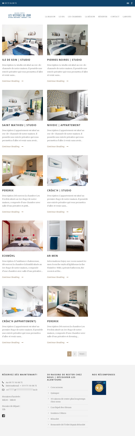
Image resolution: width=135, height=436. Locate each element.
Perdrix (8, 190)
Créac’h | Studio (59, 190)
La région (90, 17)
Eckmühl (8, 255)
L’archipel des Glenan (61, 407)
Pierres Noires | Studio (64, 59)
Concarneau (57, 387)
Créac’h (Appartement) (19, 321)
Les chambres (75, 17)
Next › (82, 354)
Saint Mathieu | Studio (19, 125)
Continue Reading (12, 81)
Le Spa (62, 17)
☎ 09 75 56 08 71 (9, 3)
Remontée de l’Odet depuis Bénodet (68, 424)
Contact (115, 17)
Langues (127, 17)
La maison (50, 17)
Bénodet (55, 419)
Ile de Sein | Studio (16, 59)
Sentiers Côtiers (58, 413)
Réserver (102, 17)
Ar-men (52, 255)
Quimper (55, 393)
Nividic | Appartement (63, 125)
